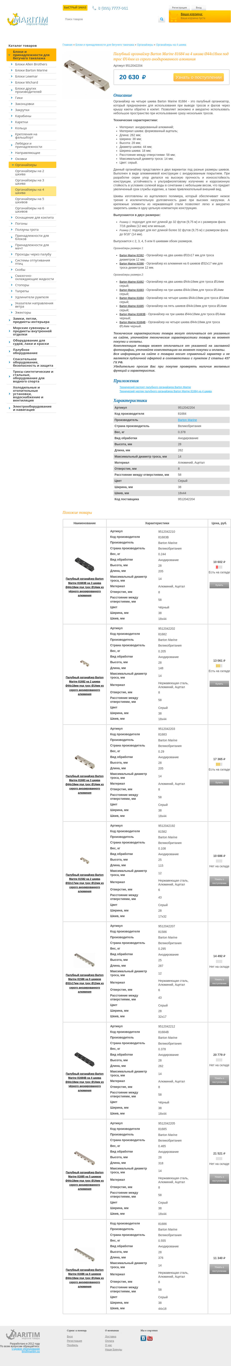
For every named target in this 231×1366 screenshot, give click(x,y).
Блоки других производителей (28, 90)
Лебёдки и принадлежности (28, 145)
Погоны (21, 223)
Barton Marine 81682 (132, 281)
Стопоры (22, 285)
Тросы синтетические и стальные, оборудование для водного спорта (33, 376)
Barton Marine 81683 (132, 290)
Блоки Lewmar (26, 76)
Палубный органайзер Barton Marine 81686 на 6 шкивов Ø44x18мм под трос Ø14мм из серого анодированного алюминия (85, 1278)
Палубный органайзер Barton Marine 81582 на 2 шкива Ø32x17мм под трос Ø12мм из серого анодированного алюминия (85, 883)
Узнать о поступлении (199, 77)
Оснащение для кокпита (34, 217)
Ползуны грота (27, 229)
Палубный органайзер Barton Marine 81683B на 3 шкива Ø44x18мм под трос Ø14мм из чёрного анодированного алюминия (85, 587)
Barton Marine (187, 420)
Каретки (21, 122)
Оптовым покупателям (144, 26)
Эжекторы (23, 312)
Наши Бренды (113, 1349)
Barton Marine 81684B (132, 322)
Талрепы (22, 291)
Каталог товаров (22, 45)
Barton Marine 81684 (132, 298)
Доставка (86, 26)
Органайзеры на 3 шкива (29, 181)
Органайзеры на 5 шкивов (29, 200)
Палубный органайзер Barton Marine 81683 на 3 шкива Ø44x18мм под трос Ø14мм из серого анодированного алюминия (85, 784)
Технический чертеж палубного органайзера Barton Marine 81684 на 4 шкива (166, 391)
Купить (219, 585)
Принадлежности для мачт (32, 246)
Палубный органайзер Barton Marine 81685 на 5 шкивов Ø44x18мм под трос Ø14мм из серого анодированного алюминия (85, 1181)
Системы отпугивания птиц (32, 262)
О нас (108, 1345)
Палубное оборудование (25, 351)
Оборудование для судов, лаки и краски (31, 342)
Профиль (72, 1345)
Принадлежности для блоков (32, 237)
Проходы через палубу (33, 254)
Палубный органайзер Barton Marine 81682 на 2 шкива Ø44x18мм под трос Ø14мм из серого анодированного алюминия (85, 686)
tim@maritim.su (31, 1351)
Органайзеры (26, 165)
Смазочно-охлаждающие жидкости (34, 277)
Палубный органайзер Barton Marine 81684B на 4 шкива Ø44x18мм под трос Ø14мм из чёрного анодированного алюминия (85, 1082)
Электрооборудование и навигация (32, 408)
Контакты (70, 26)
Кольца (21, 128)
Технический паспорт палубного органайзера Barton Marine (155, 387)
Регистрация (179, 7)
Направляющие (27, 152)
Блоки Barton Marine (31, 70)
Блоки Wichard (26, 82)
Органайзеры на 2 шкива (29, 172)
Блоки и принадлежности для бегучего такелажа (31, 54)
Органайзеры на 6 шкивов (29, 209)
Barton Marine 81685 (132, 306)
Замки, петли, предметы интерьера (31, 320)
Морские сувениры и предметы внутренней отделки (32, 331)
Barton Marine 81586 (132, 263)
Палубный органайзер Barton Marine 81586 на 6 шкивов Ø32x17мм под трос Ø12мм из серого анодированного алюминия (85, 983)
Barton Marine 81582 (132, 255)
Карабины (23, 116)
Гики (19, 97)
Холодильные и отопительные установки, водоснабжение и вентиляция (28, 393)
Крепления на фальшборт (26, 135)
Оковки (21, 158)
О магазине (117, 26)
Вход (199, 7)
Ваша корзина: (192, 14)
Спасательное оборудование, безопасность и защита (33, 362)
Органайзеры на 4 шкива (29, 191)
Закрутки (22, 110)
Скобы (20, 269)
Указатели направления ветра (34, 304)
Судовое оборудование (26, 1348)
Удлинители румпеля (32, 297)
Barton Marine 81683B (132, 314)
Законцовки (24, 104)
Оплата (101, 26)
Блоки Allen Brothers (31, 64)
